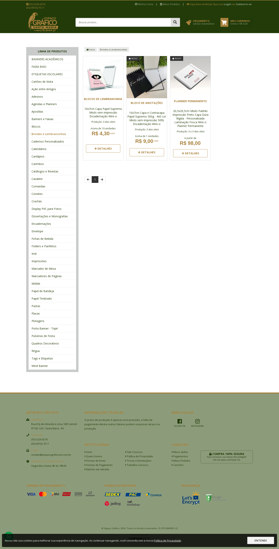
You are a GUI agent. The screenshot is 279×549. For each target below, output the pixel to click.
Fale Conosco (134, 452)
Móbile (36, 283)
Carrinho (178, 465)
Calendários (39, 149)
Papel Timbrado (42, 298)
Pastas (36, 306)
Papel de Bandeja (43, 291)
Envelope (37, 231)
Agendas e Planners (44, 104)
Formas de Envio (94, 460)
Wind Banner (40, 366)
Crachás (37, 201)
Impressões (39, 261)
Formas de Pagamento (98, 465)
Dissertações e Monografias (50, 216)
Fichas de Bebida (42, 239)
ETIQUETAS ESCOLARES (47, 74)
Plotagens (38, 321)
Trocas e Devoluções (138, 460)
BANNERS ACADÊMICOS (47, 59)
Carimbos (38, 164)
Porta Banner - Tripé (45, 328)
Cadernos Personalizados (48, 141)
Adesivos (37, 96)
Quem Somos (93, 456)
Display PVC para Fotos (47, 209)
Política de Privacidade (139, 456)
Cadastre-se (244, 4)
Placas (36, 313)
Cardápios (38, 156)
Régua (36, 351)
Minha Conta (144, 4)
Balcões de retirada (96, 469)
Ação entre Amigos (44, 89)
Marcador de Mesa (44, 268)
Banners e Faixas (42, 119)
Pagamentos (180, 456)
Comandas (38, 186)
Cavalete (37, 179)
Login (227, 4)
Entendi (261, 540)
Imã (34, 254)
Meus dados (180, 452)
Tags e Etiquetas (42, 358)
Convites (37, 194)
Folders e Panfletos (44, 246)
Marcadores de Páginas (47, 276)
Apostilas (37, 111)
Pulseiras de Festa (43, 336)
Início (90, 49)
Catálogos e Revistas (45, 171)
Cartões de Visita (42, 81)
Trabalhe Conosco (136, 465)
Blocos (36, 126)
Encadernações (41, 224)
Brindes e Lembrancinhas (49, 134)
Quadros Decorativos (45, 343)
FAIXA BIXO (39, 67)
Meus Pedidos (170, 4)
